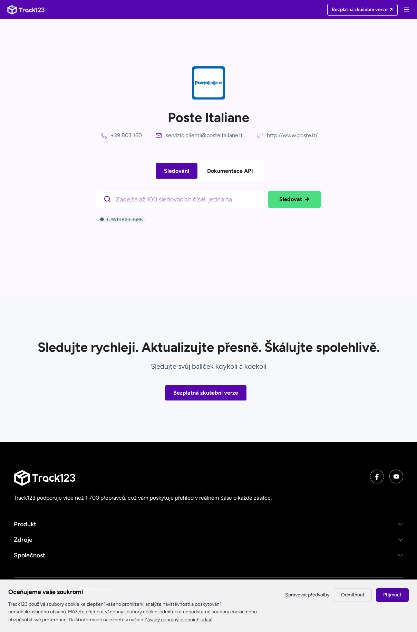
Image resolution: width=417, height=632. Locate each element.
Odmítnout (353, 595)
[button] (208, 524)
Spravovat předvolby (307, 595)
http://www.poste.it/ (292, 135)
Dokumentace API (230, 171)
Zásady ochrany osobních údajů (178, 620)
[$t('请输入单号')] (182, 198)
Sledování (176, 171)
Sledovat (294, 199)
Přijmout (392, 595)
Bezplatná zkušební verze (205, 392)
